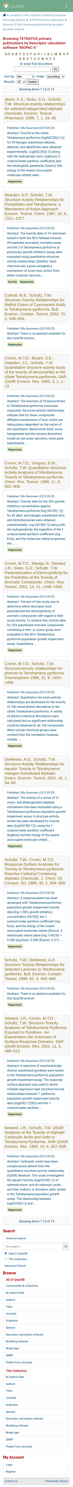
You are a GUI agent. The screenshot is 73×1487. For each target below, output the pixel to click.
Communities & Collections (22, 1285)
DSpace (63, 1481)
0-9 (7, 54)
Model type (12, 1348)
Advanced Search (15, 1266)
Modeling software (17, 1341)
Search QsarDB (15, 1253)
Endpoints (12, 1320)
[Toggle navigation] (66, 6)
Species (10, 1327)
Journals (11, 1313)
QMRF (9, 1355)
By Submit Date (15, 1292)
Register (11, 1471)
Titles (9, 1306)
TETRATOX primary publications (46, 19)
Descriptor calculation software (24, 1334)
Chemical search (16, 1238)
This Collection (15, 1259)
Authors (10, 1299)
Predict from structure (19, 1362)
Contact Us (11, 1481)
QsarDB (13, 6)
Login (9, 1464)
